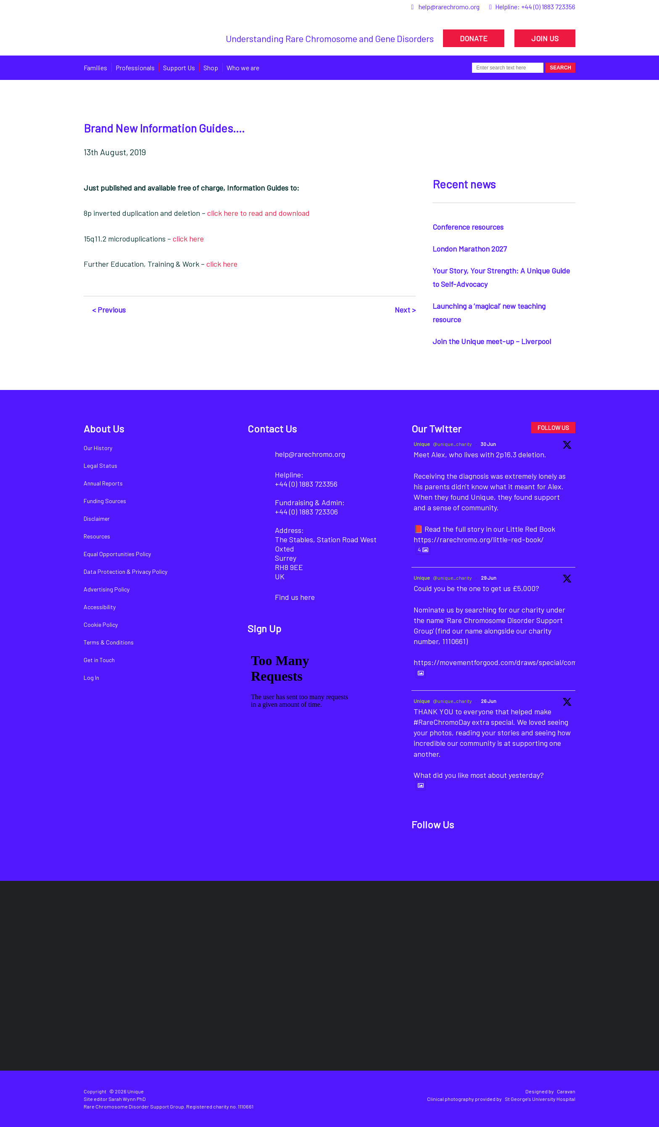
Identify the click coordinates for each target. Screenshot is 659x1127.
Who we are (243, 68)
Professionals (135, 68)
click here (188, 238)
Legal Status (100, 465)
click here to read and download (258, 212)
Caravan (566, 1091)
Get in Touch (99, 659)
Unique (422, 444)
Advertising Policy (106, 589)
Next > (405, 309)
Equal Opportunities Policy (117, 553)
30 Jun (488, 444)
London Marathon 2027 (469, 248)
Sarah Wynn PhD (127, 1099)
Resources (97, 536)
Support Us (179, 68)
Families (95, 68)
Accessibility (100, 606)
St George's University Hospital (540, 1099)
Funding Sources (105, 500)
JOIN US (545, 38)
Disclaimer (97, 518)
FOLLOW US (553, 427)
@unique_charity (452, 444)
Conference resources (467, 226)
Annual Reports (103, 483)
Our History (98, 447)
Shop (210, 68)
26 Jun (488, 701)
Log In (91, 677)
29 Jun (488, 578)
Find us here (295, 597)
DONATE (474, 38)
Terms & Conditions (109, 642)
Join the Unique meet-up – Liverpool (491, 341)
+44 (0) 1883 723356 (548, 7)
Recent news (464, 184)
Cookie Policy (101, 624)
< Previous (109, 309)
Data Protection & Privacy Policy (125, 571)
